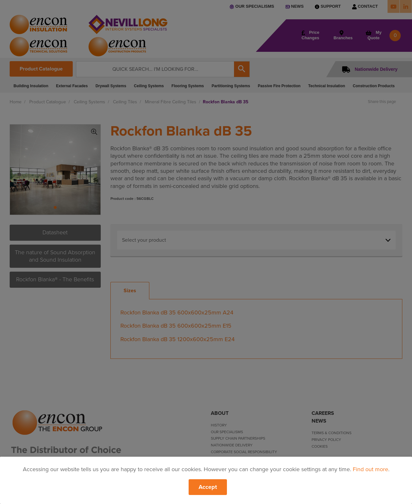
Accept (208, 486)
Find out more (370, 469)
